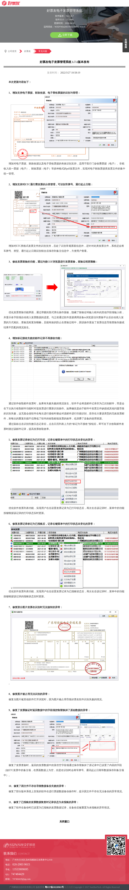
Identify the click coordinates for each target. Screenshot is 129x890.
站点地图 (68, 887)
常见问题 (42, 51)
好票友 (27, 51)
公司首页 (12, 51)
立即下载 (67, 35)
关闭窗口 (64, 821)
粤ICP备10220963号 (54, 887)
